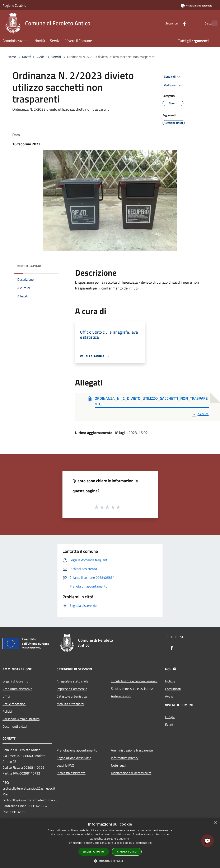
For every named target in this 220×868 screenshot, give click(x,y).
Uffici (6, 696)
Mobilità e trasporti (70, 703)
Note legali (118, 765)
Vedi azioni (173, 85)
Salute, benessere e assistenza (132, 688)
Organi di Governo (15, 681)
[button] (110, 861)
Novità (26, 56)
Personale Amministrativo (21, 718)
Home (12, 56)
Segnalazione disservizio (74, 757)
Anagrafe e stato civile (72, 681)
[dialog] (110, 843)
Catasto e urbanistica (72, 696)
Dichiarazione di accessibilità (131, 772)
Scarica (200, 413)
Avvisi (41, 56)
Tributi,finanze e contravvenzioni (134, 681)
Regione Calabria (14, 5)
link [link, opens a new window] (150, 843)
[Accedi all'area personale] (196, 5)
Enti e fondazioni (14, 703)
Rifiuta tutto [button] (127, 851)
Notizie (170, 681)
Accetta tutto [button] (93, 851)
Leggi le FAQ (65, 765)
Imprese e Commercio (72, 688)
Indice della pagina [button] (29, 266)
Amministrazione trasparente (132, 750)
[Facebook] (175, 23)
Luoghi (170, 716)
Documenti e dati (15, 726)
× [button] (215, 822)
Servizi (56, 56)
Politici (7, 711)
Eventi (169, 724)
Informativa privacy (125, 757)
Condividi (172, 76)
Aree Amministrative (17, 688)
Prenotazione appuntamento (77, 750)
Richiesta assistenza (71, 772)
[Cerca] (212, 23)
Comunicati (173, 688)
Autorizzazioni (121, 696)
